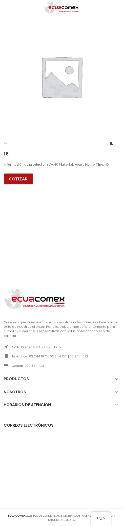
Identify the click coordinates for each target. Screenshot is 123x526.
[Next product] (116, 143)
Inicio (8, 143)
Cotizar (18, 178)
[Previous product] (106, 143)
